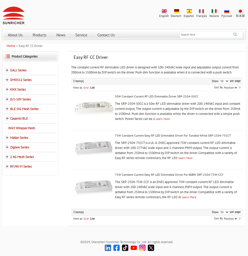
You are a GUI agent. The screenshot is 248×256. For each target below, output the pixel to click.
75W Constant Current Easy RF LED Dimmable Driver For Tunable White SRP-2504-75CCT (173, 135)
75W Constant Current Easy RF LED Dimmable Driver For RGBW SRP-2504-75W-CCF (169, 174)
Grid (86, 87)
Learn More (163, 119)
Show (215, 81)
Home (11, 46)
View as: (78, 87)
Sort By (218, 87)
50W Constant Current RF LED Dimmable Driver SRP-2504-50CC (156, 96)
